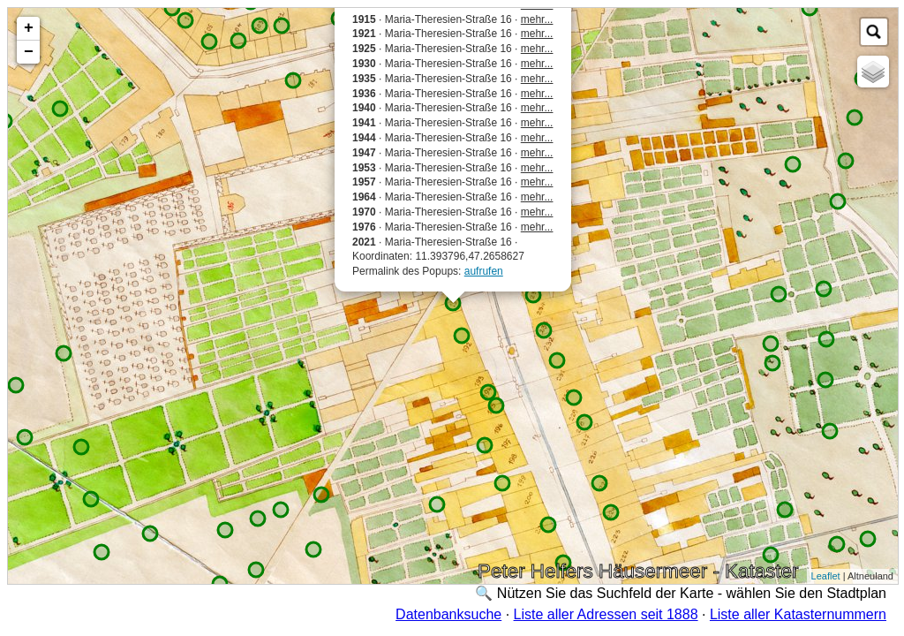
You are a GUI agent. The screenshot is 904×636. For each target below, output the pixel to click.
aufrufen (483, 271)
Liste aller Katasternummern (798, 614)
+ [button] (29, 28)
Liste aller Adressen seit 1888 (606, 614)
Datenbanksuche (448, 614)
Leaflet (825, 576)
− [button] (29, 52)
